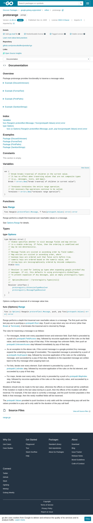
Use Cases (7, 444)
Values (60, 212)
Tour (27, 448)
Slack (5, 481)
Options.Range (13, 223)
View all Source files (80, 411)
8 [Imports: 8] (78, 20)
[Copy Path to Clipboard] (63, 10)
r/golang (6, 485)
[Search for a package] (48, 3)
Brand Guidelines (78, 460)
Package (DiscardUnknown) (15, 139)
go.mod (12, 34)
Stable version (77, 34)
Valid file (11, 34)
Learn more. (20, 520)
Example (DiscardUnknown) (18, 83)
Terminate (15, 326)
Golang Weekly (8, 493)
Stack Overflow (31, 452)
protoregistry (19, 288)
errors (19, 182)
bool (17, 265)
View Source (85, 168)
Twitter (5, 473)
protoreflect (23, 212)
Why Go (7, 439)
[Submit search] (81, 3)
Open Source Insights (12, 53)
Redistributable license (35, 34)
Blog (73, 448)
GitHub (5, 477)
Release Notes (77, 456)
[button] (4, 34)
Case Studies (8, 448)
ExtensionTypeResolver (37, 288)
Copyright (47, 501)
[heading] (10, 3)
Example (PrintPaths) (15, 99)
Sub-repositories (55, 448)
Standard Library (55, 444)
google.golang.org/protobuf (31, 10)
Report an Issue (47, 512)
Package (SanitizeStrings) (14, 147)
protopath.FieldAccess (26, 339)
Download (75, 444)
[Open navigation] (87, 3)
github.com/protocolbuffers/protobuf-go (17, 46)
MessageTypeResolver (36, 290)
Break (5, 326)
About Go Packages (56, 452)
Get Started (31, 439)
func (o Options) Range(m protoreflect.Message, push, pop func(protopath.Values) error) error (47, 129)
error (67, 212)
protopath (51, 212)
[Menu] (46, 59)
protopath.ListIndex (15, 369)
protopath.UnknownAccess (18, 344)
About (74, 439)
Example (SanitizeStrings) (17, 107)
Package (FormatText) (12, 141)
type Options (8, 126)
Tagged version (58, 34)
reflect (46, 10)
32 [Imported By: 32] (9, 23)
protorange (57, 10)
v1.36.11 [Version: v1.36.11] (9, 20)
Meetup (6, 489)
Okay (87, 519)
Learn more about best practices (15, 38)
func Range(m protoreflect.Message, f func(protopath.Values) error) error (34, 123)
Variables (7, 120)
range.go (7, 417)
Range (11, 207)
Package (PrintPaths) (12, 144)
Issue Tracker (77, 452)
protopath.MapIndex (78, 376)
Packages (53, 439)
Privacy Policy (47, 508)
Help (27, 456)
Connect (7, 468)
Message (34, 212)
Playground (30, 444)
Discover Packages (10, 10)
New (25, 182)
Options (12, 234)
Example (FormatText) (15, 91)
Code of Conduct (78, 464)
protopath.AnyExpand (17, 355)
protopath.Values (14, 400)
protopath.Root (32, 323)
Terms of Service (47, 505)
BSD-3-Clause (63, 20)
